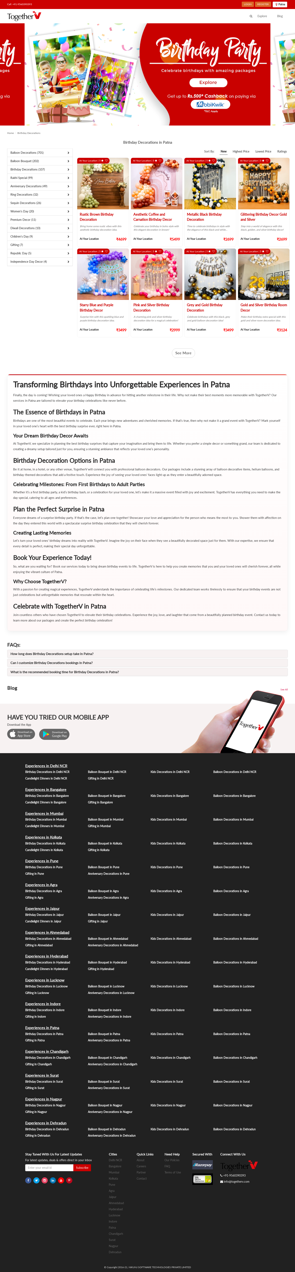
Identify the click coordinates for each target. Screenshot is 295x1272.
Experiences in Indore (43, 1004)
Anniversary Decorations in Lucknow (111, 993)
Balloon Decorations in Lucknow (233, 986)
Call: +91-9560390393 (19, 4)
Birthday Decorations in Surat (44, 1081)
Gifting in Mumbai (99, 826)
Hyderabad (116, 1209)
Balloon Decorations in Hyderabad (235, 962)
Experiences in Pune (41, 861)
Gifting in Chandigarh (38, 1064)
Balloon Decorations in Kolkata (232, 843)
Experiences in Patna (42, 1027)
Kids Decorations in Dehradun (170, 1129)
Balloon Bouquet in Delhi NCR (107, 772)
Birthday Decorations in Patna (44, 1034)
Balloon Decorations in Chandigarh (235, 1057)
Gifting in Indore (35, 1016)
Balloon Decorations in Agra (231, 891)
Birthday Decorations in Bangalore (47, 796)
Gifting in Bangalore (100, 802)
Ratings (282, 151)
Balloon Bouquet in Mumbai (105, 819)
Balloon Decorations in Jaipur (232, 914)
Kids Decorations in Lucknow (169, 986)
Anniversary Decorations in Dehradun (112, 1135)
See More (183, 353)
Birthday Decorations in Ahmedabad (48, 938)
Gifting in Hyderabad (101, 969)
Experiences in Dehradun (45, 1123)
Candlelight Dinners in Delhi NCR (46, 778)
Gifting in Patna (35, 1040)
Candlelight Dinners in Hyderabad (46, 969)
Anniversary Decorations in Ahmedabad (113, 945)
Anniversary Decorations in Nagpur (110, 1112)
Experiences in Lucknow (44, 980)
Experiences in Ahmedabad (47, 932)
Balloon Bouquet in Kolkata (105, 843)
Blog (280, 16)
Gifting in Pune (34, 873)
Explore (262, 16)
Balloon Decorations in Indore (232, 1010)
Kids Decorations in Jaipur (167, 914)
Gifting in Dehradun (37, 1135)
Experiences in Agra (41, 885)
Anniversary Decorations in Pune (108, 873)
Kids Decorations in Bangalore (170, 796)
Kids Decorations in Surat (167, 1081)
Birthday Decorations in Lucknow (46, 986)
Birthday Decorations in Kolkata (45, 843)
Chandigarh (116, 1233)
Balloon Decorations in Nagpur (232, 1105)
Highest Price (241, 151)
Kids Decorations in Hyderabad (170, 962)
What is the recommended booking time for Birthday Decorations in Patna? (64, 672)
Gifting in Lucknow (37, 993)
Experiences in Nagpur (43, 1099)
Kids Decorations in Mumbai (169, 819)
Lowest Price (263, 151)
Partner (141, 1172)
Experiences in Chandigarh (46, 1051)
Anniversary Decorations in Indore (109, 1016)
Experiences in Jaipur (42, 908)
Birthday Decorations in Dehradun (47, 1129)
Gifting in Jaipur (98, 921)
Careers (141, 1166)
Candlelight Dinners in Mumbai (44, 826)
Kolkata (113, 1178)
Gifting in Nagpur (36, 1112)
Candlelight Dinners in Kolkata (44, 850)
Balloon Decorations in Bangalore (234, 796)
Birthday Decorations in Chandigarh (47, 1057)
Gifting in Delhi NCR (100, 778)
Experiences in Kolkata (43, 837)
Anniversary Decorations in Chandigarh (112, 1064)
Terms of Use (173, 1172)
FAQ (167, 1166)
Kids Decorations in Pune (167, 867)
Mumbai (114, 1172)
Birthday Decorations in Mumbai (46, 819)
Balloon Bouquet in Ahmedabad (108, 938)
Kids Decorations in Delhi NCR (170, 772)
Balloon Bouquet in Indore (104, 1010)
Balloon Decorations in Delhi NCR (234, 772)
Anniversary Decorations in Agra (108, 897)
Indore (113, 1221)
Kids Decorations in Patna (167, 1034)
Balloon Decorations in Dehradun (234, 1129)
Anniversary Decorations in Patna (109, 1040)
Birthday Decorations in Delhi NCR (47, 772)
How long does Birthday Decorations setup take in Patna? (51, 654)
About (140, 1160)
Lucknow (114, 1215)
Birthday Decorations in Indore (44, 1010)
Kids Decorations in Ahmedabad (171, 938)
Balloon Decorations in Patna (231, 1034)
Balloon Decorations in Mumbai (233, 819)
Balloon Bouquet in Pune (103, 867)
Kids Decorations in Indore (167, 1010)
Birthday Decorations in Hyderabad (47, 962)
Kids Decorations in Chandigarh (171, 1057)
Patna (112, 1227)
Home (10, 133)
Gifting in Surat (34, 1088)
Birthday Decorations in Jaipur (44, 914)
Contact (142, 1178)
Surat (112, 1240)
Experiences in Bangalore (45, 789)
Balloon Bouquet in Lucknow (106, 986)
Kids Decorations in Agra (166, 891)
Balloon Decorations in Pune (231, 867)
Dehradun (115, 1252)
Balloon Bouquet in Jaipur (104, 914)
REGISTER (263, 4)
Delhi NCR (115, 1160)
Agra (112, 1190)
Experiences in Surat (42, 1075)
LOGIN (248, 4)
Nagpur (113, 1246)
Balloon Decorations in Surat (231, 1081)
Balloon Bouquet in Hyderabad (107, 962)
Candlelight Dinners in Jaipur (43, 921)
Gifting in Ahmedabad (39, 945)
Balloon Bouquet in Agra (103, 891)
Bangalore (115, 1166)
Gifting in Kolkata (98, 850)
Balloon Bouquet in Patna (104, 1034)
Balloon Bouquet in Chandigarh (107, 1057)
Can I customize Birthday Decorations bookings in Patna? (51, 663)
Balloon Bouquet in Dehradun (107, 1129)
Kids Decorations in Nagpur (168, 1105)
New (224, 151)
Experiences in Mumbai (44, 813)
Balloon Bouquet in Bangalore (106, 796)
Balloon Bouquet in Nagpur (105, 1105)
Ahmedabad (116, 1203)
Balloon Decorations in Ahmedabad (235, 938)
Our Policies (172, 1160)
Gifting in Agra (34, 897)
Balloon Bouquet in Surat (104, 1081)
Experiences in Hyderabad (46, 956)
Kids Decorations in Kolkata (168, 843)
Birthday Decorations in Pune (43, 867)
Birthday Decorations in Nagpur (45, 1105)
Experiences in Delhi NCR (46, 766)
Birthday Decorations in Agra (43, 891)
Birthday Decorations (28, 133)
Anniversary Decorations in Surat (109, 1088)
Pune (112, 1184)
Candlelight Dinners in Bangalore (45, 802)
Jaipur (112, 1197)
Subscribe (82, 1167)
